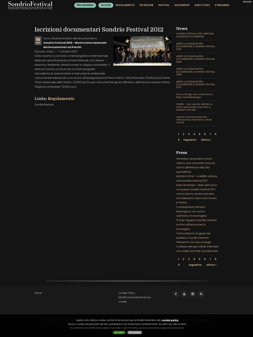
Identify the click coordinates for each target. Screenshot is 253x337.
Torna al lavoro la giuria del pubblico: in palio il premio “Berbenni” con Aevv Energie (193, 238)
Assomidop (182, 5)
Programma (85, 5)
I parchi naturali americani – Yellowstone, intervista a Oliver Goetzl (194, 119)
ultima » (206, 140)
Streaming (222, 5)
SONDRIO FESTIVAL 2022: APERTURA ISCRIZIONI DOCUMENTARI (195, 35)
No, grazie (134, 332)
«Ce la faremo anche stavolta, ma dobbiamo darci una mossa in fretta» (196, 198)
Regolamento (125, 5)
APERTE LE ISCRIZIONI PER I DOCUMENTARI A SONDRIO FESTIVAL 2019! (195, 59)
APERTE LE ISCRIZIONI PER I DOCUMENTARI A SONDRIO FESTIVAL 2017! (195, 84)
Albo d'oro (202, 5)
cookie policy (170, 320)
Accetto (119, 332)
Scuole (106, 5)
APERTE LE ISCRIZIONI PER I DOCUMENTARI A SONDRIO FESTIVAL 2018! (195, 71)
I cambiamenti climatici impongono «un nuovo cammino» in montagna (191, 211)
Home (38, 293)
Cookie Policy (126, 293)
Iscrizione (146, 5)
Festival (163, 5)
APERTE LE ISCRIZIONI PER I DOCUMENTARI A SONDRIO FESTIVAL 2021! (195, 46)
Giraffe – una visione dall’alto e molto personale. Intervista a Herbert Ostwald (194, 107)
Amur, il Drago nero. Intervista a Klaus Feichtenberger (194, 96)
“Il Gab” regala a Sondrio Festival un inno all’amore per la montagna (196, 224)
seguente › (190, 140)
